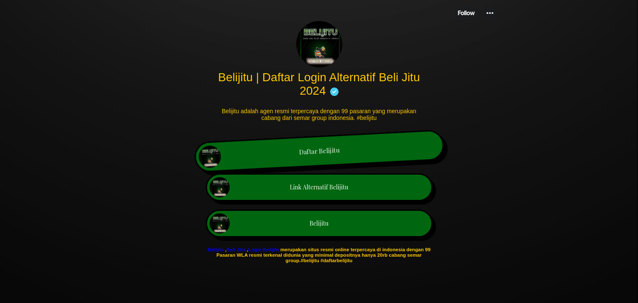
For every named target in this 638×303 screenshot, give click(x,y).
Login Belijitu (264, 249)
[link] (319, 152)
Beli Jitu (235, 249)
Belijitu (215, 249)
